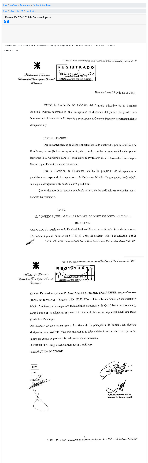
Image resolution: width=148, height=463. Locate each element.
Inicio (5, 5)
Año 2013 (19, 11)
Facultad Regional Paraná (42, 5)
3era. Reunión (31, 11)
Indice (11, 11)
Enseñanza (13, 5)
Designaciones (25, 5)
